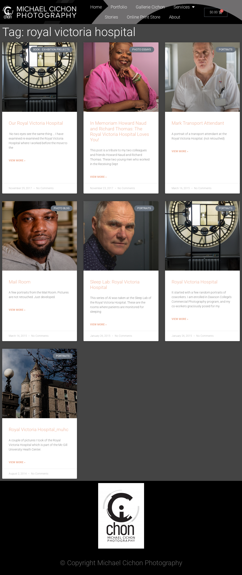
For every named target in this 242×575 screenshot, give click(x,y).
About (174, 17)
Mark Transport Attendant (198, 123)
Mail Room (20, 282)
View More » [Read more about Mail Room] (17, 309)
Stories (111, 17)
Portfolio (119, 7)
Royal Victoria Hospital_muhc (38, 429)
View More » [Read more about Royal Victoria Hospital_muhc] (17, 462)
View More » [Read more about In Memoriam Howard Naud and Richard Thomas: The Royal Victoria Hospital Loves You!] (98, 176)
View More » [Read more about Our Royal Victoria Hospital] (17, 160)
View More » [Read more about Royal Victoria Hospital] (180, 319)
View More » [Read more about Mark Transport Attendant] (180, 151)
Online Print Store (143, 17)
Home (96, 7)
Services (184, 7)
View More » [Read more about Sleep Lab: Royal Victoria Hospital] (98, 324)
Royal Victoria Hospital (195, 282)
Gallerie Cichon (150, 7)
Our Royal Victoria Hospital (36, 123)
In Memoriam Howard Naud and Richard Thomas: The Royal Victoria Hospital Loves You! (119, 131)
